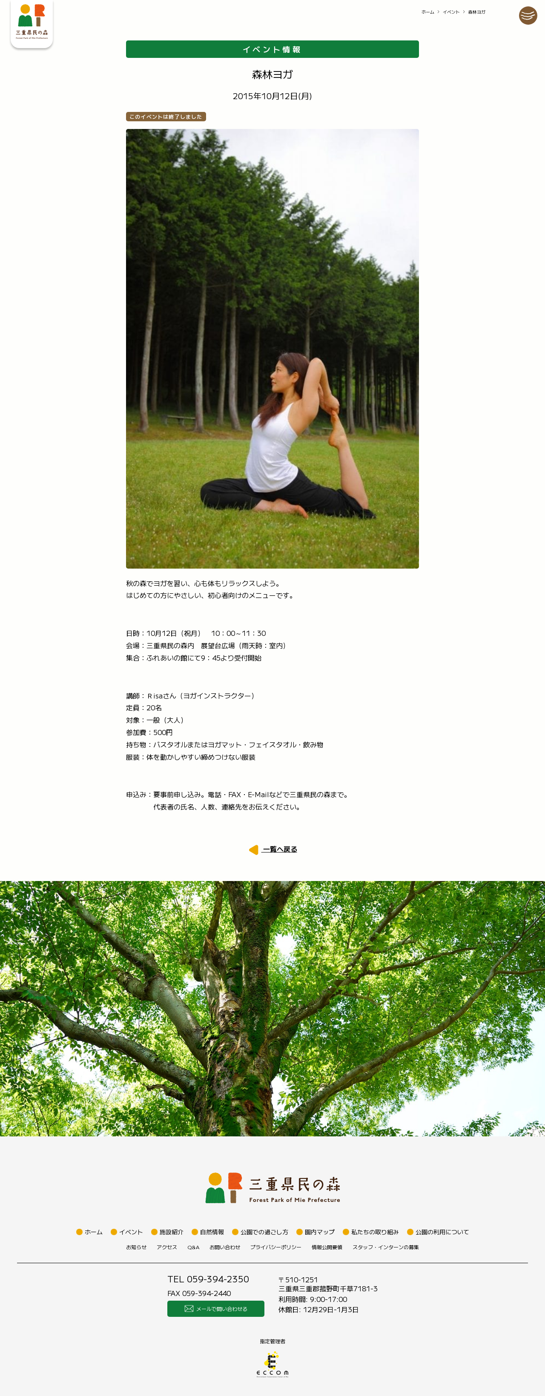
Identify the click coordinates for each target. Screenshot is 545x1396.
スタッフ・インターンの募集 (386, 1246)
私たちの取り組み (375, 1231)
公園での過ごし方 (264, 1231)
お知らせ (136, 1246)
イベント (451, 12)
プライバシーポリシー (275, 1246)
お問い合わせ (224, 1246)
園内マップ (320, 1231)
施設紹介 (172, 1231)
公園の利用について (442, 1231)
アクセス (167, 1246)
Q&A (193, 1246)
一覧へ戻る (279, 849)
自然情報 (212, 1231)
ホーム (428, 12)
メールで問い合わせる (215, 1309)
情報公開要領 (327, 1246)
